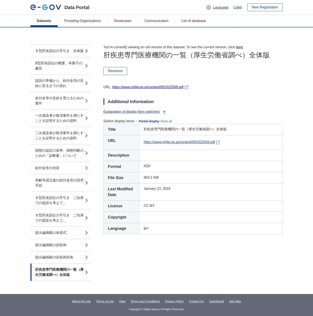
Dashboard (216, 301)
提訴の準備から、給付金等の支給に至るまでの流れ (59, 83)
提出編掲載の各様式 (50, 232)
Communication (156, 21)
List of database (193, 21)
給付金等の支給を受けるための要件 (59, 100)
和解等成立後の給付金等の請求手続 (59, 182)
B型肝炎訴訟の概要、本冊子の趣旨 (59, 65)
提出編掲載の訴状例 (50, 245)
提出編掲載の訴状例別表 (54, 257)
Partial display (149, 121)
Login (238, 7)
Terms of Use (105, 301)
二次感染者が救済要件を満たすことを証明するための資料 (59, 135)
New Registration (265, 7)
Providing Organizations (82, 21)
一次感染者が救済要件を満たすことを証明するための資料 (59, 118)
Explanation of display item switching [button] (135, 111)
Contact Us (196, 301)
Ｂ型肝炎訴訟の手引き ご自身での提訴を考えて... (59, 200)
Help (122, 301)
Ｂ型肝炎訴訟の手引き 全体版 (59, 51)
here (239, 47)
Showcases (123, 21)
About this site (81, 301)
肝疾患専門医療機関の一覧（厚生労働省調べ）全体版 (59, 272)
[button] (217, 7)
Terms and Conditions (145, 301)
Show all (166, 121)
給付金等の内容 (47, 168)
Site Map (235, 301)
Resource (115, 71)
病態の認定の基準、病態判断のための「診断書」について (59, 153)
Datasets (44, 21)
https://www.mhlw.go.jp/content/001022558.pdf (147, 87)
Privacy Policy (174, 301)
